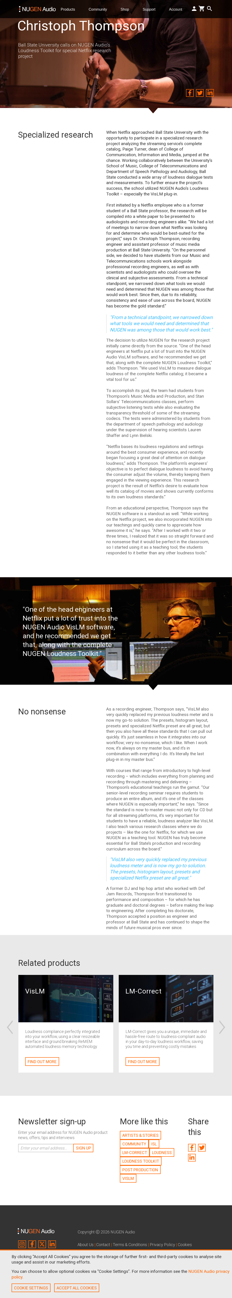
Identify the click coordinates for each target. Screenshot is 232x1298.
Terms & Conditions (130, 1244)
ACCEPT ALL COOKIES (77, 1288)
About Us (85, 1244)
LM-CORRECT (134, 1152)
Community (100, 9)
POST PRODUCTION (140, 1169)
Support (151, 9)
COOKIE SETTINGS (31, 1288)
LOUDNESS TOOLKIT (140, 1161)
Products (70, 9)
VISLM (128, 1178)
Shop (127, 9)
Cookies (185, 1244)
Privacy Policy (162, 1244)
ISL (154, 1144)
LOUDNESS (162, 1152)
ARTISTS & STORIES (140, 1135)
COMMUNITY (134, 1144)
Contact (103, 1244)
